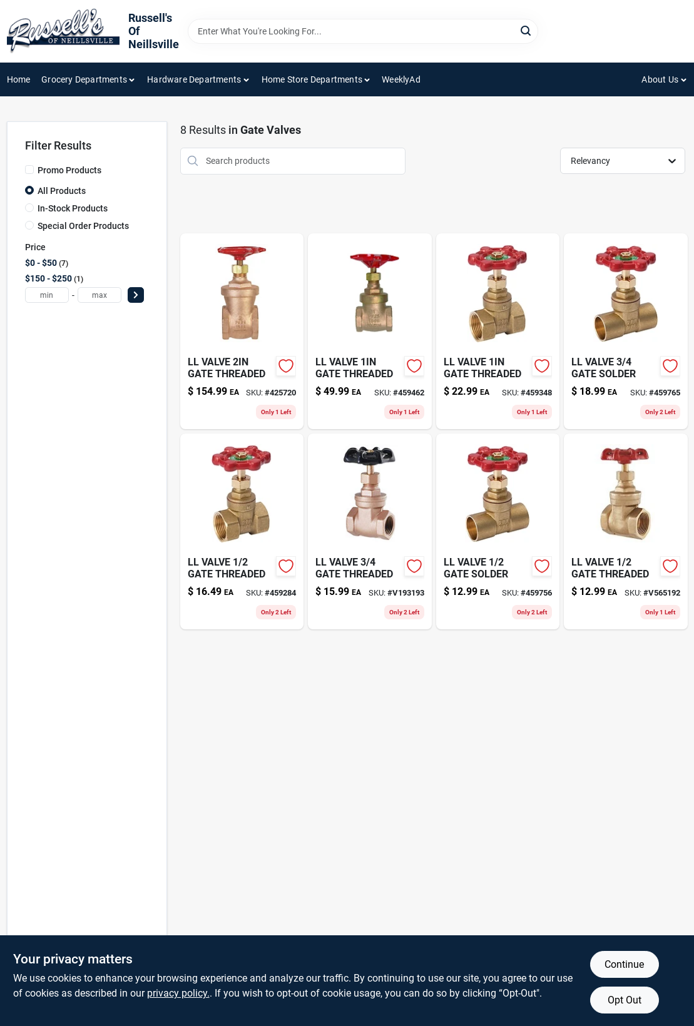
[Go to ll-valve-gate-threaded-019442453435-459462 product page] (369, 331)
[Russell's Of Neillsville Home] (63, 31)
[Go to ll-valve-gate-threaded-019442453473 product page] (369, 531)
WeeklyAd (401, 79)
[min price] (47, 295)
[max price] (99, 295)
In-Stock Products (73, 208)
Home (19, 79)
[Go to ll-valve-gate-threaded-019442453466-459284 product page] (242, 531)
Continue (624, 964)
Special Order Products (83, 226)
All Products (62, 191)
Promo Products (69, 170)
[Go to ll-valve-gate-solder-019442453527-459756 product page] (497, 531)
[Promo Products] (29, 169)
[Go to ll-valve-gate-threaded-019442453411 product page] (625, 531)
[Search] (527, 30)
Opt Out (624, 1000)
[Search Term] (363, 31)
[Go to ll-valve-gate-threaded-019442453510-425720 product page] (242, 331)
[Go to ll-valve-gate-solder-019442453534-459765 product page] (625, 331)
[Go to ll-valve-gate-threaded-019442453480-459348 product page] (497, 331)
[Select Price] (136, 295)
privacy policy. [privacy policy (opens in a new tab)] (178, 993)
